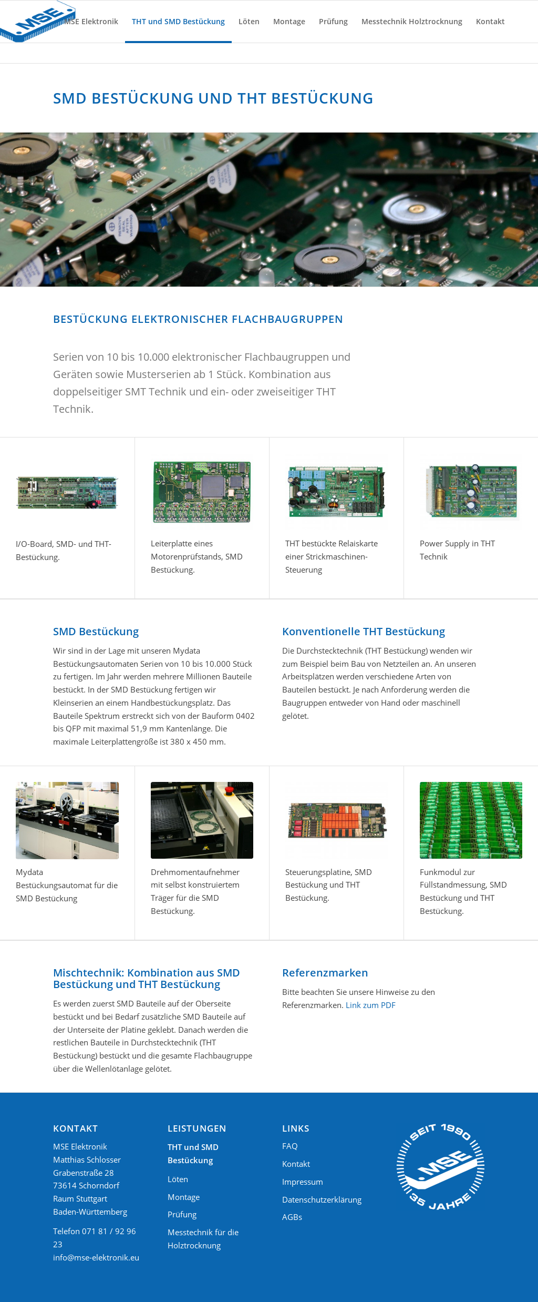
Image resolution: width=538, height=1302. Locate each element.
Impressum (302, 1181)
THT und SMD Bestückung (193, 1153)
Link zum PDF (371, 1005)
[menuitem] (91, 22)
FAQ (290, 1146)
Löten (178, 1179)
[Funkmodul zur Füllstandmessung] (471, 820)
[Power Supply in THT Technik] (471, 491)
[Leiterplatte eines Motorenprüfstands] (202, 491)
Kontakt (296, 1163)
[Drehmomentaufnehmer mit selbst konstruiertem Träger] (202, 820)
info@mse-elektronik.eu (96, 1257)
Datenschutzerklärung (321, 1199)
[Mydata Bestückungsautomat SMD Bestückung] (67, 820)
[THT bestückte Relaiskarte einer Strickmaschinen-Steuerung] (336, 491)
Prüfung (182, 1214)
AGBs (292, 1217)
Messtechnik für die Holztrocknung (203, 1238)
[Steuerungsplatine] (336, 820)
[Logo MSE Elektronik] (38, 22)
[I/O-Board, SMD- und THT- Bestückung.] (67, 492)
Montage (184, 1197)
